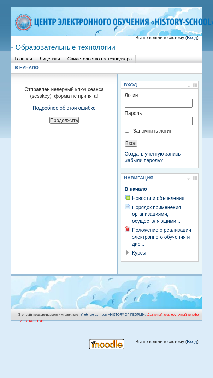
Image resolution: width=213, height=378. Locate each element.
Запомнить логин (152, 131)
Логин (131, 95)
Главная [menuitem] (23, 58)
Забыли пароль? (144, 160)
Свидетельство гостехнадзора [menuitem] (99, 58)
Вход (192, 37)
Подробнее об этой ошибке (63, 108)
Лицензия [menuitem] (50, 58)
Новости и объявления (158, 198)
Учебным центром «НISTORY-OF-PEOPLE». (113, 314)
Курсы (139, 253)
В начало (27, 67)
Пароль (133, 113)
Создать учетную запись (153, 154)
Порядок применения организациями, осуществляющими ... (157, 214)
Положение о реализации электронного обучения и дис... (161, 236)
